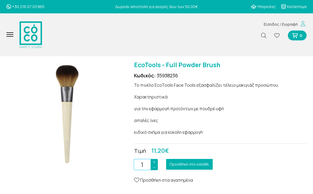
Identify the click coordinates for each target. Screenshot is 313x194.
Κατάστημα (294, 6)
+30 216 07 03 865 (25, 6)
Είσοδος (271, 24)
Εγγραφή (290, 24)
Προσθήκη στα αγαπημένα (163, 180)
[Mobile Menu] (11, 35)
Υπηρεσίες (263, 6)
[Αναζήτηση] (266, 35)
